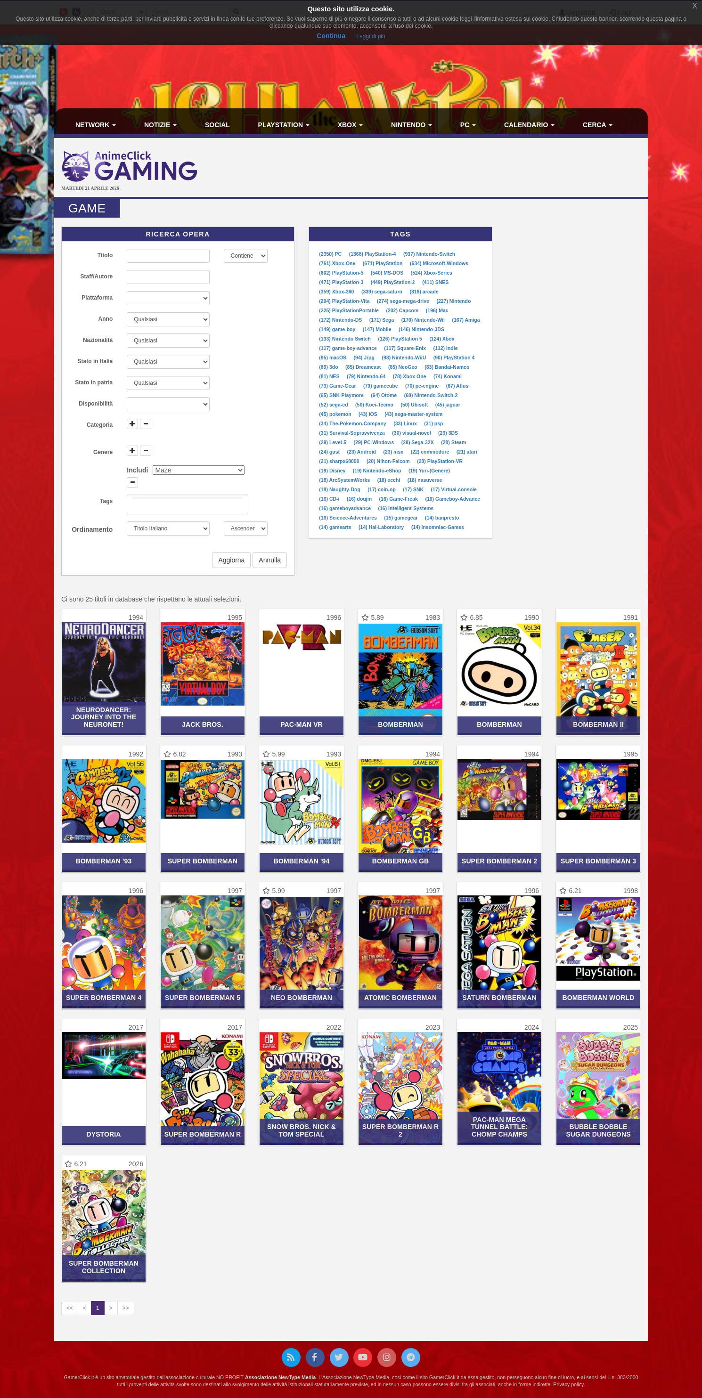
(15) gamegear (401, 517)
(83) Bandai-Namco (446, 367)
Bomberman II (598, 724)
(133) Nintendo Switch (345, 338)
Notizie (160, 125)
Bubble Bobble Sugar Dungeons (598, 1130)
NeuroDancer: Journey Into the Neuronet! (104, 717)
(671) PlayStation (383, 263)
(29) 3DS (448, 433)
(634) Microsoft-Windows (439, 263)
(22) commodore (431, 452)
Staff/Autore (97, 276)
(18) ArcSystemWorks (345, 480)
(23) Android (362, 452)
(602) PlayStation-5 (342, 273)
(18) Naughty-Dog (340, 489)
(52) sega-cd (334, 404)
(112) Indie (445, 348)
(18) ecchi (389, 480)
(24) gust (330, 452)
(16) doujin (360, 499)
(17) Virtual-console (454, 489)
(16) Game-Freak (399, 499)
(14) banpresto (442, 517)
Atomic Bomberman (400, 997)
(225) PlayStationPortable (349, 310)
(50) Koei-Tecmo (375, 404)
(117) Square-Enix (405, 348)
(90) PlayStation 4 (454, 357)
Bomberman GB (400, 861)
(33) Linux (405, 423)
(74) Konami (447, 376)
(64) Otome (384, 395)
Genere (103, 452)
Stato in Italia (95, 361)
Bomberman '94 (302, 861)
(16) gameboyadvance (345, 508)
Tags (106, 501)
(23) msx (394, 452)
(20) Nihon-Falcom (389, 461)
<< (69, 1308)
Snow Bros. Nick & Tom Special (301, 1130)
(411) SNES (435, 282)
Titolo (105, 255)
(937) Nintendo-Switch (429, 254)
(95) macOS (333, 357)
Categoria (100, 425)
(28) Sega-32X (418, 442)
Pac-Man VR (301, 724)
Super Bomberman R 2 (400, 1130)
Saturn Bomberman (499, 997)
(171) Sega (382, 320)
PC (468, 125)
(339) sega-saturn (382, 291)
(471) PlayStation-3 (342, 282)
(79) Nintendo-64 (367, 376)
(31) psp (433, 423)
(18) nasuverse (425, 480)
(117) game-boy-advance (348, 348)
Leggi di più (370, 36)
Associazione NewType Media (280, 1377)
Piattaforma (97, 297)
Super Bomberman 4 (103, 997)
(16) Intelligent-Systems (406, 508)
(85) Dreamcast (363, 367)
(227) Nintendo (453, 301)
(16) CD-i (330, 499)
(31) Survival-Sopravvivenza (352, 433)
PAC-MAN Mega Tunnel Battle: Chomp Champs (499, 1127)
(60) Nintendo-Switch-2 (431, 395)
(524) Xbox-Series (431, 273)
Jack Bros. (202, 724)
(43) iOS (369, 414)
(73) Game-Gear (338, 386)
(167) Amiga (466, 320)
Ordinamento (92, 529)
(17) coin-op (382, 489)
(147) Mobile (378, 329)
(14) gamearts (335, 527)
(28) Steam (453, 442)
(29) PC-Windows (375, 442)
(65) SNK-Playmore (342, 395)
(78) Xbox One (410, 376)
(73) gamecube (381, 386)
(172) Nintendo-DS (341, 320)
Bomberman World (599, 997)
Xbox (350, 125)
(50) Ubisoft (415, 404)
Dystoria (103, 1134)
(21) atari (467, 452)
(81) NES (330, 376)
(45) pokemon (335, 414)
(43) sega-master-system (413, 414)
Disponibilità (96, 403)
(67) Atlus (457, 386)
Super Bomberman (202, 861)
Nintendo (411, 125)
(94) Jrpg (365, 357)
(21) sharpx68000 (339, 461)
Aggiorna (231, 560)
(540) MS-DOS (388, 273)
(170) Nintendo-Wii (423, 320)
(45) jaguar (447, 404)
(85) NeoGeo (403, 367)
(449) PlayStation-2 (393, 282)
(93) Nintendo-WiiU (404, 357)
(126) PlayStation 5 (400, 338)
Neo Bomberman (301, 997)
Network (95, 125)
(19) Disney (333, 470)
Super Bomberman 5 (202, 997)
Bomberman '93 (104, 861)
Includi (137, 470)
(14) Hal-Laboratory (382, 527)
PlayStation (284, 125)
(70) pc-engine (422, 386)
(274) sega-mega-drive (404, 301)
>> (125, 1308)
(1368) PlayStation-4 (373, 254)
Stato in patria (94, 382)
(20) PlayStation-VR (440, 461)
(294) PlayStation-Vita (345, 301)
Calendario (529, 125)
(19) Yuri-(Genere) (429, 470)
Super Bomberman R (202, 1134)
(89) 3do (329, 367)
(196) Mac (437, 310)
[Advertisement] (449, 168)
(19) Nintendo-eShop (378, 470)
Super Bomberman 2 (499, 861)
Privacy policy (568, 1384)
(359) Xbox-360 (337, 291)
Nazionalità (98, 340)
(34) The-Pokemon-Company (353, 423)
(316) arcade (423, 291)
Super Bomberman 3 (598, 861)
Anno (105, 319)
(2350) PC (331, 254)
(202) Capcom (403, 310)
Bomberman (400, 724)
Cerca (597, 125)
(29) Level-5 (333, 442)
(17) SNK (414, 489)
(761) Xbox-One (338, 263)
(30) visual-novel (412, 433)
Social (217, 125)
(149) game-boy (338, 329)
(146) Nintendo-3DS (421, 329)
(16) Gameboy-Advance (452, 499)
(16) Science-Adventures (348, 517)
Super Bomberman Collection (104, 1267)
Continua (331, 36)
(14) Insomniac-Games (437, 527)
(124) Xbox (441, 338)
